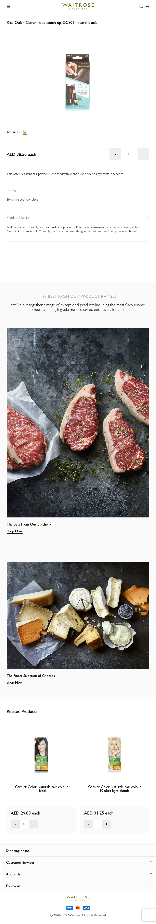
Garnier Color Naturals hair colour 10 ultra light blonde (114, 789)
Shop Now (15, 531)
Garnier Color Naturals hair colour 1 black (41, 789)
